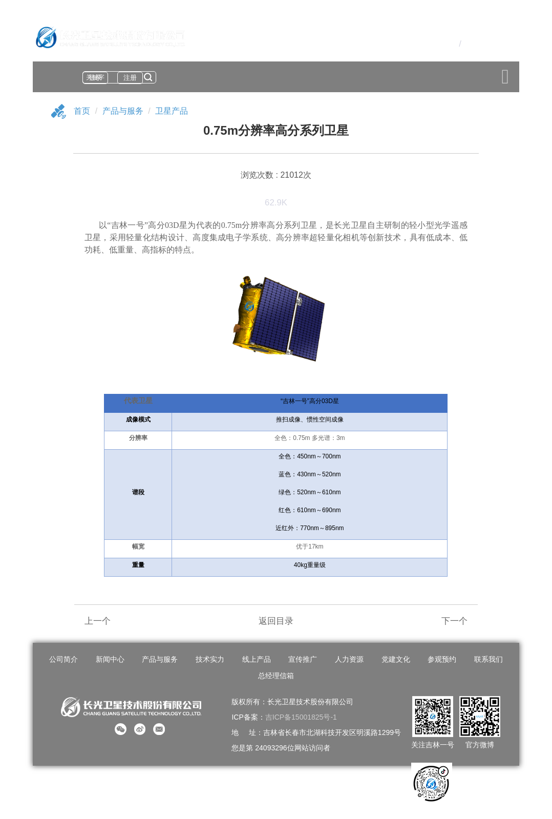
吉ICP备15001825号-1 (301, 717)
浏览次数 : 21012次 (276, 175)
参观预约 (442, 659)
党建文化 (395, 659)
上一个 (97, 621)
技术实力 (210, 659)
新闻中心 (110, 659)
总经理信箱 (276, 675)
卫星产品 (171, 111)
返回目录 (276, 621)
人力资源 (349, 659)
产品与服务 (122, 111)
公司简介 (63, 659)
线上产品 (256, 659)
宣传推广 (302, 659)
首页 (82, 111)
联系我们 (488, 659)
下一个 (454, 621)
